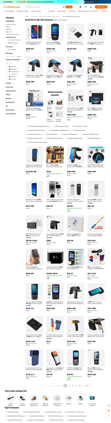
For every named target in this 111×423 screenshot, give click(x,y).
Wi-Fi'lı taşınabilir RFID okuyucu (31, 412)
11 (76, 385)
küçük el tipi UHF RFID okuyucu (76, 420)
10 (72, 385)
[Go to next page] (91, 385)
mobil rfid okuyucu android (61, 126)
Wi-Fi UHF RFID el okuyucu (55, 416)
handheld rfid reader (51, 134)
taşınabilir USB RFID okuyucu (69, 134)
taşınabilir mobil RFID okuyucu (74, 138)
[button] (64, 7)
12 (79, 385)
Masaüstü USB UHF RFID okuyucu (15, 416)
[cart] (86, 7)
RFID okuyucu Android (78, 130)
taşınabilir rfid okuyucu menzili (52, 412)
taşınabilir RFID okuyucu (94, 138)
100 (87, 385)
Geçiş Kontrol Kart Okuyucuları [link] (71, 16)
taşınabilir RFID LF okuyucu (56, 420)
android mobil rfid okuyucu (34, 134)
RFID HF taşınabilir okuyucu (34, 138)
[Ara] (69, 6)
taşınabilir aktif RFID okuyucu (14, 420)
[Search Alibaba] (43, 7)
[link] (108, 405)
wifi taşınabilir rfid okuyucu (36, 416)
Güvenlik (34, 16)
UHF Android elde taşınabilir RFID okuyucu (38, 126)
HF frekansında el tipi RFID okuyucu (76, 416)
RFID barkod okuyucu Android (54, 138)
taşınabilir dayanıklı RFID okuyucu (35, 130)
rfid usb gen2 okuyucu (12, 412)
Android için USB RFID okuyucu (90, 134)
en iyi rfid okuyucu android (79, 126)
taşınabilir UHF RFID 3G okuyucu (35, 420)
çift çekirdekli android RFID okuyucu (59, 130)
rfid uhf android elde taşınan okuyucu (36, 142)
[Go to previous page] (40, 385)
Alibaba (27, 16)
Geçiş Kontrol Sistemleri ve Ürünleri (50, 16)
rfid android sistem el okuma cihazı (74, 412)
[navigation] (14, 201)
